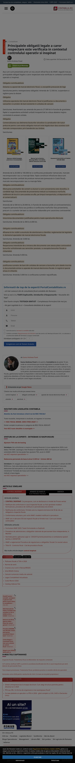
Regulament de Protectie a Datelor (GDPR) (46, 749)
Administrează (20, 760)
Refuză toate (55, 760)
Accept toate (37, 757)
